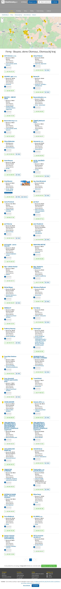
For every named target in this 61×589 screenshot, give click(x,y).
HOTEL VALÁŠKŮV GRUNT (38, 161)
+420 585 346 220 (38, 70)
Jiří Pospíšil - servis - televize (10, 245)
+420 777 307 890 (38, 282)
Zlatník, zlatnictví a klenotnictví (11, 295)
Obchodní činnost (11, 458)
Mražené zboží (39, 545)
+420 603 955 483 (38, 508)
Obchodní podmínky (6, 577)
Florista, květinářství (40, 456)
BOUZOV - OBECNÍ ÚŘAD (10, 97)
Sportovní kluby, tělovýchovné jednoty (12, 366)
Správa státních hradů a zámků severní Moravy (9, 537)
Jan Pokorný (8, 224)
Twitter (49, 575)
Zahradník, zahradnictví (38, 232)
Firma (36, 502)
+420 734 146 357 (9, 136)
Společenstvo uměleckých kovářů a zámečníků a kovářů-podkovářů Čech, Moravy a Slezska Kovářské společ (40, 341)
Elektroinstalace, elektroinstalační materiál (39, 211)
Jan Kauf (36, 202)
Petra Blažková (9, 516)
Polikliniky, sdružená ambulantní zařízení (11, 479)
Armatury (8, 84)
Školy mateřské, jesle (11, 437)
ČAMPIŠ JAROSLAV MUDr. (39, 121)
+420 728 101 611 (9, 342)
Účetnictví (38, 189)
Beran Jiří (36, 76)
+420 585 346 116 (9, 281)
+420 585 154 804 (9, 554)
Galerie (24, 197)
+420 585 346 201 (9, 197)
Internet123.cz (20, 573)
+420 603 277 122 (38, 219)
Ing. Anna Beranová (39, 181)
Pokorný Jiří (37, 328)
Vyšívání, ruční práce (40, 315)
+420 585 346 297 (9, 303)
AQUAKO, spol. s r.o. (10, 76)
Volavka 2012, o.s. (38, 402)
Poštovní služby (39, 478)
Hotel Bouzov (8, 160)
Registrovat (32, 2)
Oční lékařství (9, 505)
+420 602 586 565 (9, 397)
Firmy (11, 11)
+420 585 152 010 (9, 323)
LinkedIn (49, 577)
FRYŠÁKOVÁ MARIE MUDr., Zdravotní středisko (10, 496)
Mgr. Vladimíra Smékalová (38, 267)
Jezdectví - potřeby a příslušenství (40, 85)
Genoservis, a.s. (38, 141)
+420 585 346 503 (9, 511)
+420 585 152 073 (38, 530)
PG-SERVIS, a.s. (37, 516)
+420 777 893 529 (38, 392)
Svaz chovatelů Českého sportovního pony (11, 380)
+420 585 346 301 (9, 90)
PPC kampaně (20, 577)
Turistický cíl (9, 190)
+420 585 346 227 (38, 551)
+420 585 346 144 (38, 176)
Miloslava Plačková (39, 287)
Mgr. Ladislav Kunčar (10, 267)
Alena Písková (37, 56)
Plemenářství (38, 149)
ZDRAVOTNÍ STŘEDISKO (8, 470)
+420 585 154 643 (38, 443)
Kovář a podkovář (10, 336)
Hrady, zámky (9, 189)
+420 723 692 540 (9, 154)
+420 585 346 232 (9, 443)
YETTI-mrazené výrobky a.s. (38, 536)
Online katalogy (20, 575)
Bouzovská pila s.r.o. (39, 97)
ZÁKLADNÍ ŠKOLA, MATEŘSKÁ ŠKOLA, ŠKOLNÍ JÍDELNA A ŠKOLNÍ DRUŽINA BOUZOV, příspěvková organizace (11, 426)
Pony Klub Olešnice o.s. (10, 357)
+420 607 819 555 (9, 373)
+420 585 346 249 (38, 155)
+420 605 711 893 (38, 301)
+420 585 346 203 (38, 111)
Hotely (7, 168)
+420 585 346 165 (38, 195)
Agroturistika (9, 231)
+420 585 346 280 (38, 258)
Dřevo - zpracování (40, 105)
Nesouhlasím (26, 585)
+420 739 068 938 (38, 322)
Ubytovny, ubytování (40, 63)
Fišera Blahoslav (9, 141)
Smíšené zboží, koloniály (10, 210)
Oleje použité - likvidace (10, 410)
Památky (8, 546)
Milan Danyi (37, 494)
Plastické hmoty (10, 147)
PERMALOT (7, 308)
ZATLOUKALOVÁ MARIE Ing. (9, 449)
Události (49, 11)
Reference (4, 575)
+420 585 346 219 (9, 486)
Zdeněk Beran (37, 449)
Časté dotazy (40, 11)
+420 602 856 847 (38, 372)
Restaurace (38, 295)
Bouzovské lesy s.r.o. (10, 121)
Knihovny (37, 252)
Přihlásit (24, 2)
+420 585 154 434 (9, 115)
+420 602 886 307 (9, 417)
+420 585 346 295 (38, 489)
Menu (25, 11)
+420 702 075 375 (9, 71)
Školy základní (39, 437)
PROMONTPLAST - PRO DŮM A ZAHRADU (40, 357)
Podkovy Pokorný (9, 328)
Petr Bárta (36, 308)
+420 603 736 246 (9, 530)
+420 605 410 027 (38, 417)
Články (32, 11)
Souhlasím (35, 585)
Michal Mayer (8, 287)
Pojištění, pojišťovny (40, 276)
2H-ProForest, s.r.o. (10, 56)
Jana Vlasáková (38, 224)
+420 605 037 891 (38, 351)
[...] (46, 2)
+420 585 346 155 (9, 238)
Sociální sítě (19, 578)
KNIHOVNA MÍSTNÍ (39, 245)
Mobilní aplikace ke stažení (38, 573)
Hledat (54, 2)
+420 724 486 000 (9, 174)
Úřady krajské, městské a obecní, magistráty (10, 108)
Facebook (50, 573)
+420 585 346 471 (38, 136)
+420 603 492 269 (38, 92)
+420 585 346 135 (9, 464)
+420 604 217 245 (9, 217)
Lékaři (36, 130)
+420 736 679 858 (38, 239)
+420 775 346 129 (9, 261)
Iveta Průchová (9, 202)
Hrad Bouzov (8, 181)
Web (47, 70)
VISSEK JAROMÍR (9, 402)
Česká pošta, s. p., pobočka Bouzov (39, 470)
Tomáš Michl (37, 378)
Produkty (18, 11)
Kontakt (3, 573)
